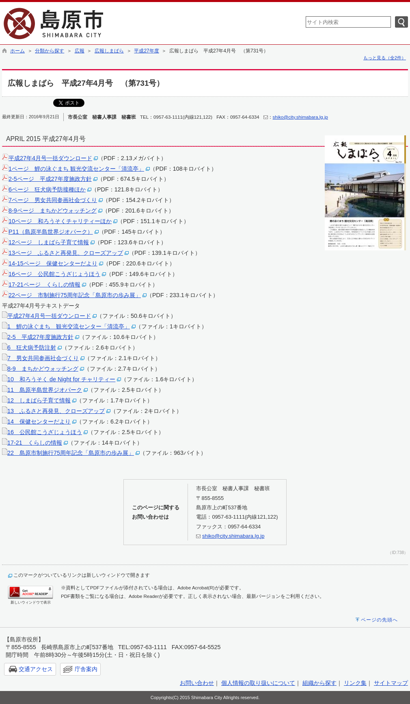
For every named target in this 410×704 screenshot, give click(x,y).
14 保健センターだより (39, 421)
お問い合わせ (197, 683)
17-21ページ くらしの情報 (44, 284)
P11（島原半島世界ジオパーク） (51, 231)
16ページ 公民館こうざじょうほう (54, 274)
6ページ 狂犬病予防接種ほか (47, 189)
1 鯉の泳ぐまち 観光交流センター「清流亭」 (68, 326)
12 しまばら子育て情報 (39, 400)
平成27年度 (146, 51)
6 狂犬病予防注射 (31, 347)
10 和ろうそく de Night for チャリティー (61, 379)
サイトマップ (391, 683)
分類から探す (49, 51)
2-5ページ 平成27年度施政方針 (50, 179)
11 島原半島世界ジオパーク (44, 390)
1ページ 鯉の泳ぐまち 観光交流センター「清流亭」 (76, 168)
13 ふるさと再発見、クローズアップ (56, 411)
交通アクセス (36, 669)
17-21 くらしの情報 (34, 442)
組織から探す (319, 683)
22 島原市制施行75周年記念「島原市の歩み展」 (70, 453)
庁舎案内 (86, 669)
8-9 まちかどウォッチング (42, 368)
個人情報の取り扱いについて (258, 683)
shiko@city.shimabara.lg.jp (300, 117)
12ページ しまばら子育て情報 (49, 242)
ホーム (17, 51)
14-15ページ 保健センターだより (53, 263)
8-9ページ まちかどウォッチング (53, 210)
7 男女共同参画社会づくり (43, 358)
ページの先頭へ (379, 619)
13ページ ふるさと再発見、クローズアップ (66, 253)
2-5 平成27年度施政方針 (40, 337)
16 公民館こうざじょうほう (44, 432)
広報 (79, 51)
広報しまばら (109, 51)
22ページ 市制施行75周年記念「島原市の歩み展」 (75, 295)
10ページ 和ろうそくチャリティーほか (60, 221)
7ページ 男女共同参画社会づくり (53, 200)
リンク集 (355, 683)
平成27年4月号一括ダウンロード (50, 158)
